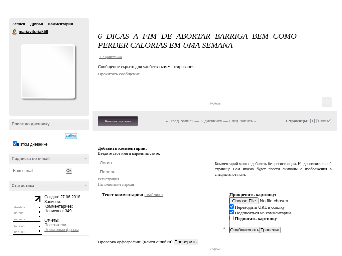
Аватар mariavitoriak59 (48, 71)
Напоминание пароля (116, 184)
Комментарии (60, 24)
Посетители (55, 225)
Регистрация (108, 179)
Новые (324, 120)
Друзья (36, 24)
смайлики (154, 194)
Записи (18, 24)
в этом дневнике (32, 144)
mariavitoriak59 (15, 32)
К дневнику (211, 120)
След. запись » (242, 120)
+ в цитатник (110, 57)
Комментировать (118, 121)
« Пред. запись (180, 120)
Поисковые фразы (61, 229)
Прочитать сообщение (119, 73)
